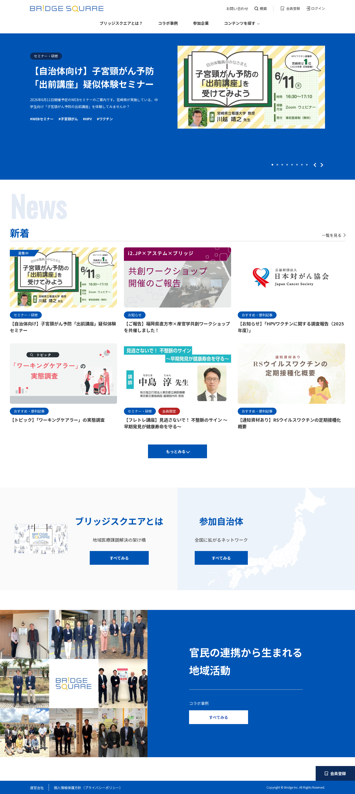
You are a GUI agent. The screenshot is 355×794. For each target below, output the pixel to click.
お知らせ (135, 314)
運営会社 (37, 787)
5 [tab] (292, 164)
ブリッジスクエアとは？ (121, 23)
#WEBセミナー (42, 118)
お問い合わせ (237, 8)
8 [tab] (306, 164)
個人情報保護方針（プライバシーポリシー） (88, 787)
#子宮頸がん (68, 118)
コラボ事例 (168, 23)
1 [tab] (272, 164)
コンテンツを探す (239, 23)
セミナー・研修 (46, 56)
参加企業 (201, 23)
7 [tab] (301, 164)
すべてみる (119, 558)
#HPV (87, 118)
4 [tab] (287, 164)
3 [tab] (282, 164)
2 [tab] (277, 164)
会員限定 (169, 411)
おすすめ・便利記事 (257, 314)
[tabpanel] (177, 87)
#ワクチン (105, 118)
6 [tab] (297, 164)
